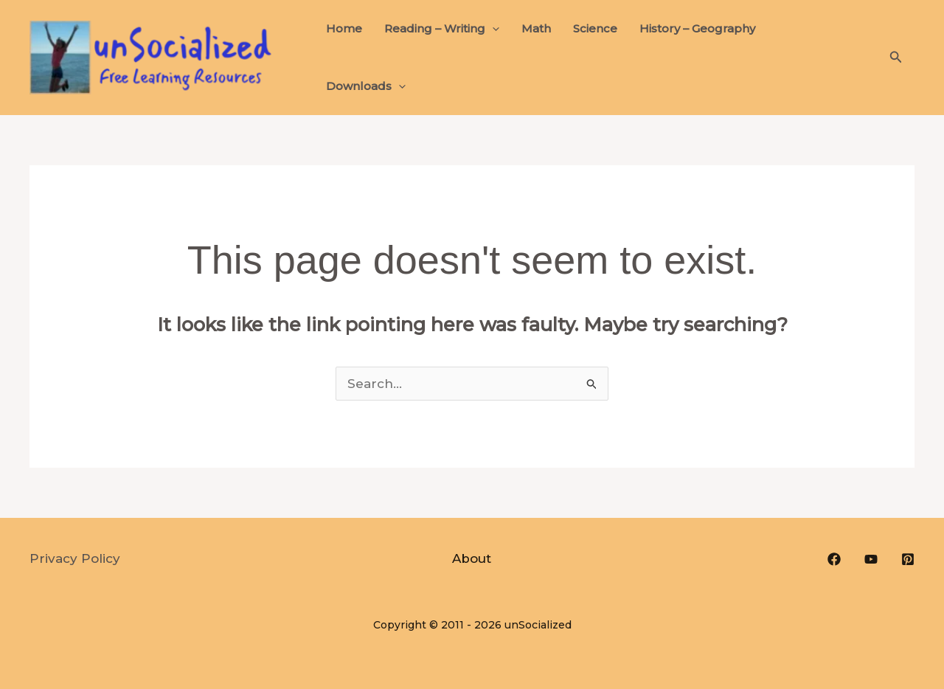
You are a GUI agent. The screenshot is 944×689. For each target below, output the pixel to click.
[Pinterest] (907, 559)
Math (536, 28)
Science (595, 28)
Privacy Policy (75, 558)
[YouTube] (871, 559)
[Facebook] (834, 559)
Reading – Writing (441, 29)
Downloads (366, 86)
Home (344, 28)
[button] (492, 29)
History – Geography (697, 28)
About (471, 558)
